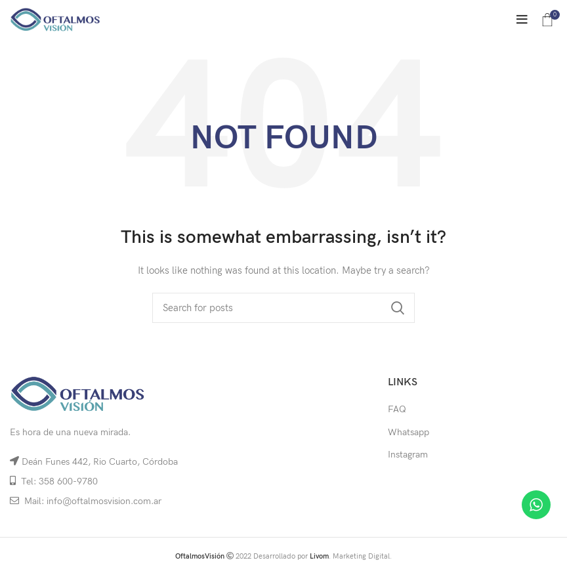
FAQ (397, 409)
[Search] (283, 308)
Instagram (408, 454)
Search (397, 308)
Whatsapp (408, 432)
